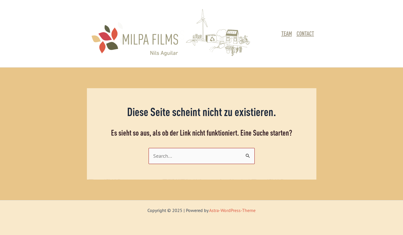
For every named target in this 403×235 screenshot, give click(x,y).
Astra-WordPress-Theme (232, 210)
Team (286, 33)
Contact (305, 33)
